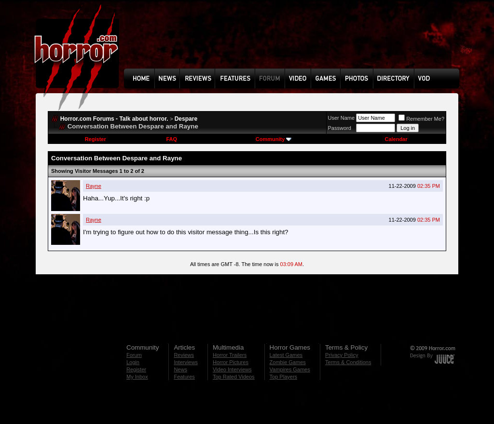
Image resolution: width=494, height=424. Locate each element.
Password (339, 128)
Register (95, 139)
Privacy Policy (341, 355)
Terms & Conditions (348, 362)
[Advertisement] (294, 41)
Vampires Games (290, 369)
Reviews (184, 355)
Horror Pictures (230, 362)
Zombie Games (288, 362)
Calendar (395, 139)
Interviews (186, 362)
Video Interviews (232, 369)
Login (132, 362)
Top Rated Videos (234, 377)
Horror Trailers (230, 355)
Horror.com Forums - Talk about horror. (114, 118)
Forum (134, 355)
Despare (186, 118)
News (180, 369)
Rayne (93, 186)
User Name (341, 118)
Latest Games (286, 355)
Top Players (283, 377)
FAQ (171, 139)
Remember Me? (421, 119)
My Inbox (137, 377)
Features (184, 377)
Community (274, 139)
